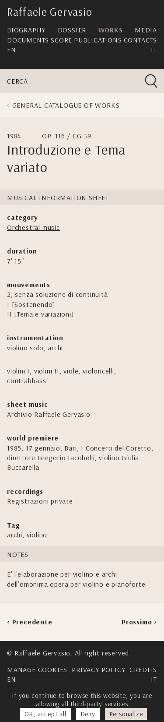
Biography (26, 29)
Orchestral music (33, 227)
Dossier (72, 29)
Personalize (126, 714)
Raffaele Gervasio (49, 11)
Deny (87, 714)
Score (61, 39)
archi (14, 534)
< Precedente (29, 621)
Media (146, 29)
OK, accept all (45, 714)
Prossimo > (139, 621)
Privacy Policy (98, 669)
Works (110, 29)
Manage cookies (37, 669)
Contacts (140, 39)
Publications (98, 39)
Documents (28, 39)
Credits (143, 669)
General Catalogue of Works (66, 105)
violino (37, 534)
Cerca (17, 81)
